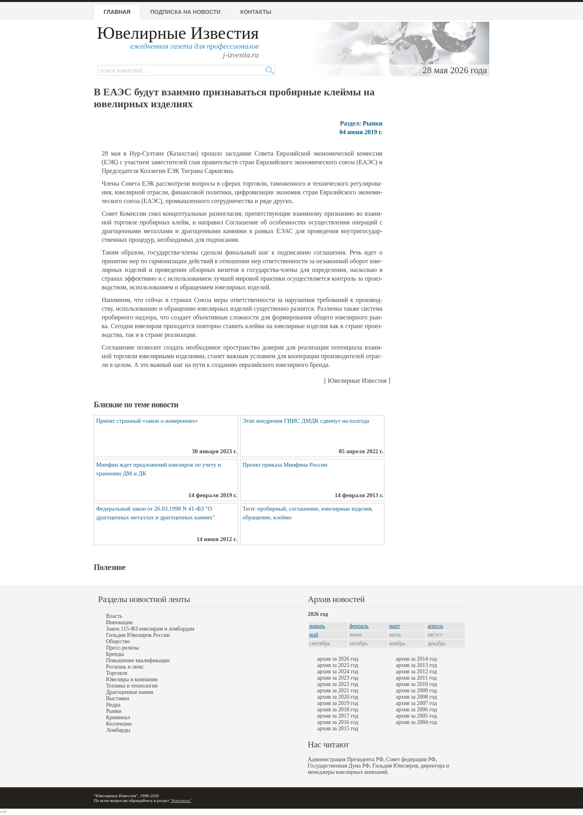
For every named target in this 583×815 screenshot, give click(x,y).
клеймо (282, 517)
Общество (118, 641)
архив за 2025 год (337, 665)
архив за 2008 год (416, 697)
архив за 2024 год (337, 671)
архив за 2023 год (337, 678)
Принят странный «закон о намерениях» (147, 421)
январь (317, 626)
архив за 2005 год (416, 716)
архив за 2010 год (416, 684)
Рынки (113, 711)
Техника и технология (131, 686)
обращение (256, 517)
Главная (117, 12)
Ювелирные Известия (178, 33)
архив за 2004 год (416, 722)
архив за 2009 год (416, 690)
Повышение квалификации (138, 660)
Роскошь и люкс (125, 667)
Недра (113, 705)
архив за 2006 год (416, 709)
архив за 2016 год (337, 722)
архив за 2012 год (416, 671)
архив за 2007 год (416, 703)
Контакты (255, 12)
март (394, 626)
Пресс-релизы (122, 648)
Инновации (119, 622)
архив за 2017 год (337, 716)
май (313, 635)
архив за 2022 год (337, 684)
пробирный (271, 508)
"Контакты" (180, 800)
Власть (114, 616)
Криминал (118, 717)
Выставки (117, 698)
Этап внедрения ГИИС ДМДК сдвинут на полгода (305, 421)
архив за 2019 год (337, 703)
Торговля (116, 673)
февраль (359, 626)
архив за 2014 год (416, 659)
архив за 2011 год (416, 678)
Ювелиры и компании (131, 679)
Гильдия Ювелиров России (138, 635)
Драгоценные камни (129, 692)
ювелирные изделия (346, 508)
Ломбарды (118, 730)
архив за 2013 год (416, 665)
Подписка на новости (185, 12)
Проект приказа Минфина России (284, 465)
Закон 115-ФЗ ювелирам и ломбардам (150, 629)
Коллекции (119, 724)
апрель (435, 626)
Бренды (115, 654)
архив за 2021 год (337, 690)
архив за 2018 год (337, 709)
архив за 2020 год (337, 697)
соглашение (303, 508)
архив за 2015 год (337, 728)
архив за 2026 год (337, 659)
